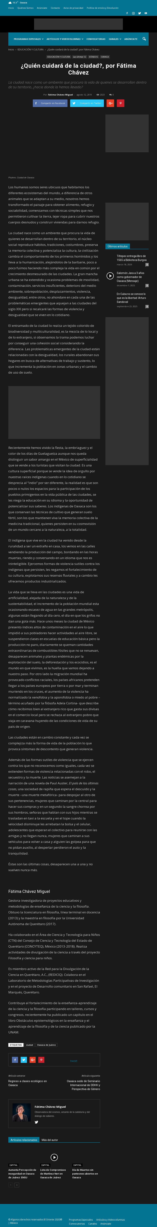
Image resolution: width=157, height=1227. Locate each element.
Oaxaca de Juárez (46, 1044)
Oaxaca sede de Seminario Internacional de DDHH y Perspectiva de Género (83, 1085)
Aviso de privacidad (73, 7)
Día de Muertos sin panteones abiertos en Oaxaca (85, 1174)
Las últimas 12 (79, 56)
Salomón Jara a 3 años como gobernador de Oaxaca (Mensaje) (130, 277)
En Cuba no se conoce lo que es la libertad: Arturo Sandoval (131, 297)
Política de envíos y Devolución (103, 7)
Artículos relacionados (24, 1140)
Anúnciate (42, 7)
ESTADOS (93, 56)
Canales (115, 39)
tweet (73, 1061)
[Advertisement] (78, 24)
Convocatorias (95, 39)
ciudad (29, 1044)
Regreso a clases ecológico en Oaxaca (27, 1083)
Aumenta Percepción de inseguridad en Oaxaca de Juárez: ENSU (22, 1174)
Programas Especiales (29, 39)
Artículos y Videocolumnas (65, 39)
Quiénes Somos (25, 7)
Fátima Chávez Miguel (60, 94)
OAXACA (105, 56)
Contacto (55, 7)
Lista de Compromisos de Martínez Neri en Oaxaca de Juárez (53, 1174)
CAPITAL (13, 1165)
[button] (144, 39)
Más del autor (50, 1140)
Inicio (11, 7)
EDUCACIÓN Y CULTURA (58, 56)
